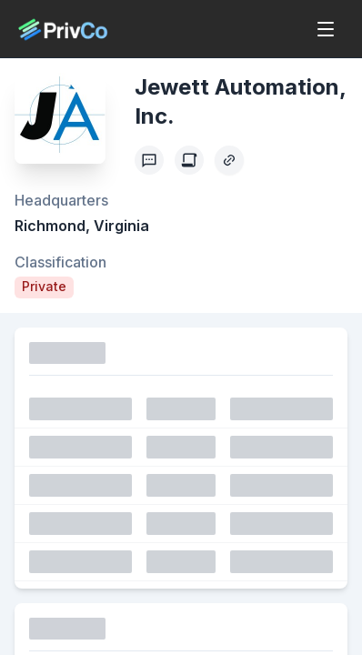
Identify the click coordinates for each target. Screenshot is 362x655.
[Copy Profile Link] (229, 160)
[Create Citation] (189, 160)
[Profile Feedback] (149, 160)
